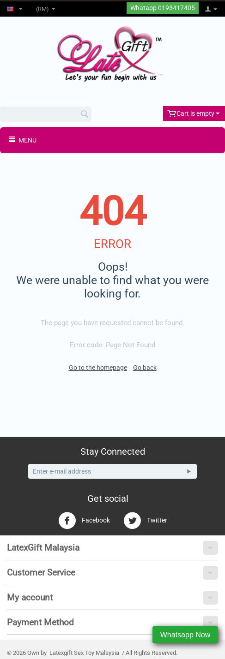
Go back (145, 367)
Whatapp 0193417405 (162, 8)
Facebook (84, 520)
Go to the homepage (98, 367)
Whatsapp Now (185, 635)
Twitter (145, 520)
